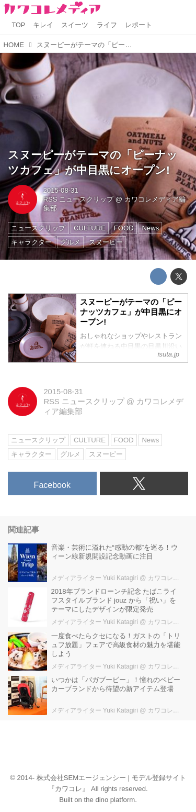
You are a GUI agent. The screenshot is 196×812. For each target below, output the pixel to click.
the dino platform (109, 800)
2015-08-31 (60, 190)
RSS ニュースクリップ (78, 199)
